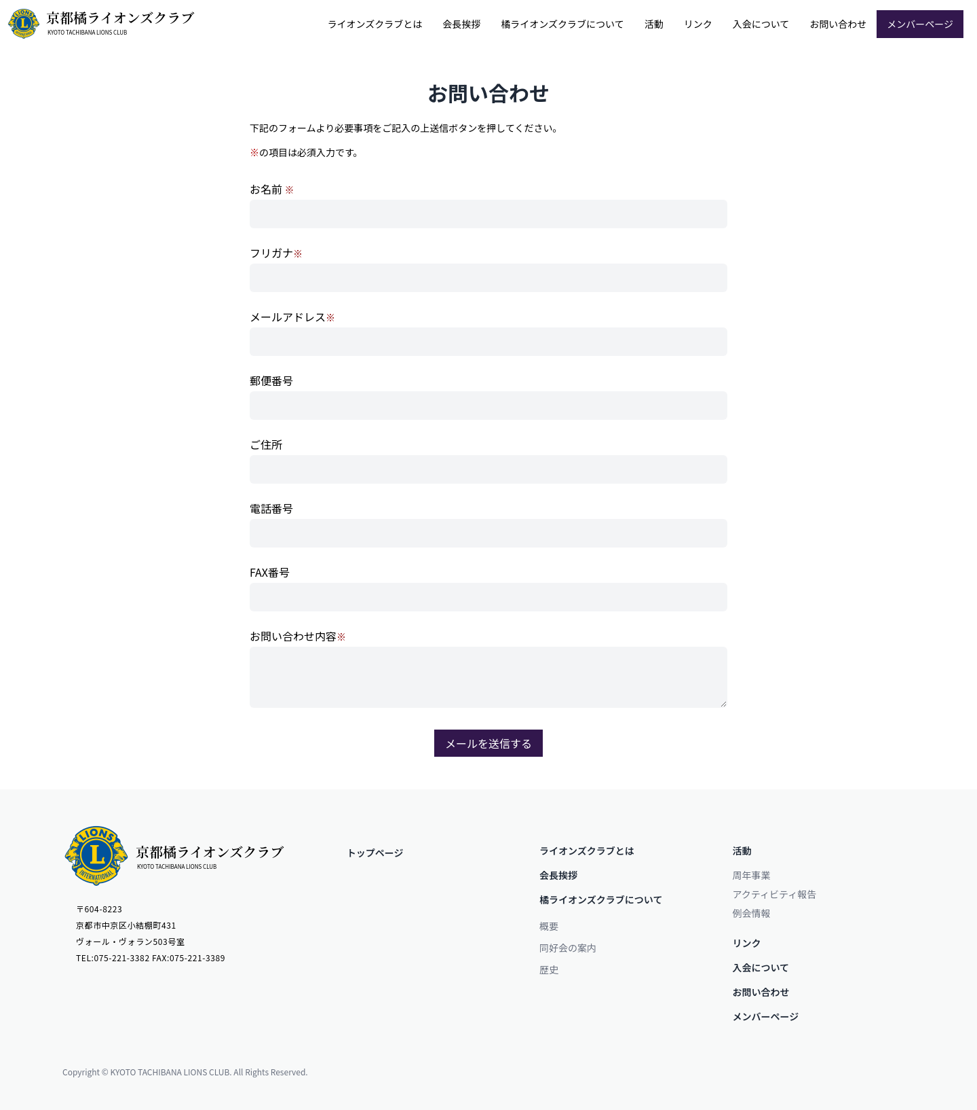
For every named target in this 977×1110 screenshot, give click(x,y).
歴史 (548, 969)
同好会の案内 (567, 947)
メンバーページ (920, 24)
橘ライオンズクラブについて (562, 24)
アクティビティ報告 (775, 894)
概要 (548, 926)
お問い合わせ (837, 24)
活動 (654, 24)
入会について (761, 24)
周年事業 (752, 875)
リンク (698, 24)
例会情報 (752, 913)
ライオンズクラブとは (375, 24)
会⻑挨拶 (461, 24)
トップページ (375, 852)
